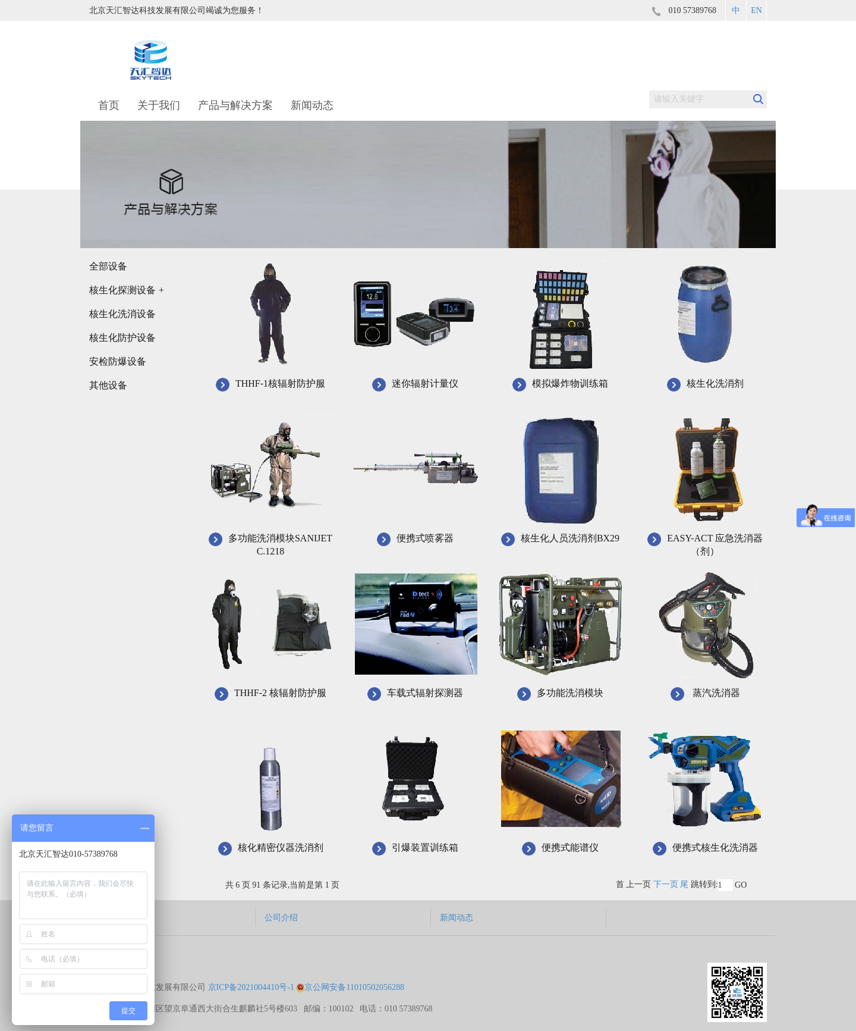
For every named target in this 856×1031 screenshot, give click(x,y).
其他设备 (108, 385)
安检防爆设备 (117, 361)
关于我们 (158, 105)
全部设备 (108, 266)
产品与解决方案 (235, 105)
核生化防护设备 (122, 338)
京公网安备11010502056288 (350, 969)
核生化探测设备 (126, 290)
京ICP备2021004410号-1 (251, 969)
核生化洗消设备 (122, 314)
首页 (108, 105)
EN (756, 10)
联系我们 (627, 917)
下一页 (665, 884)
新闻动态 (312, 105)
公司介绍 (280, 917)
